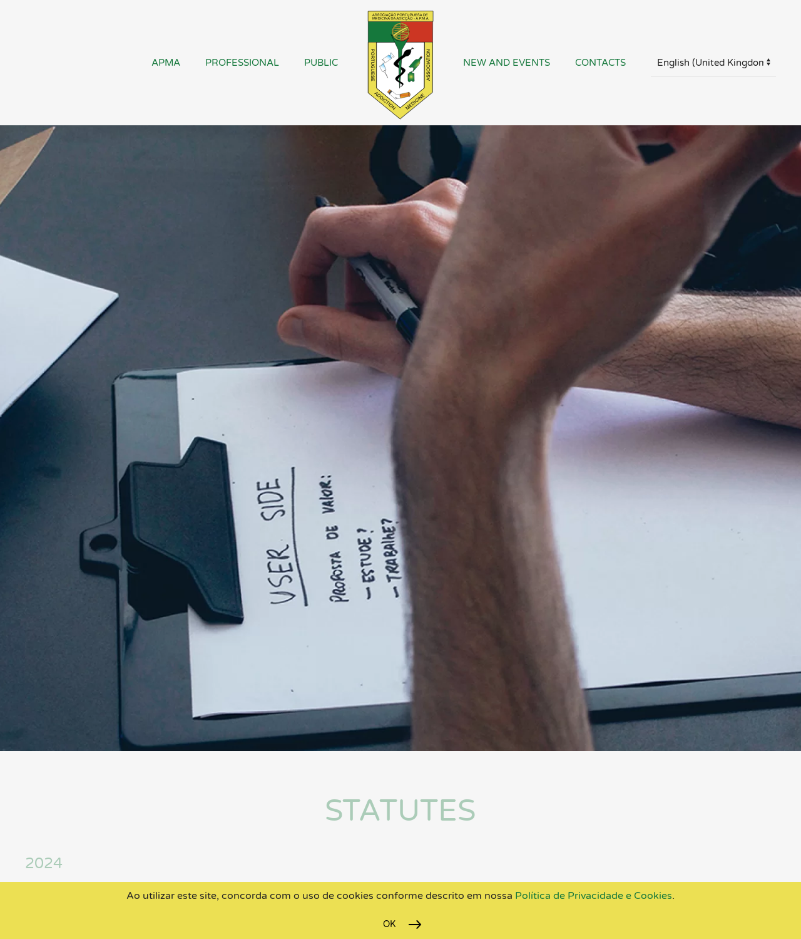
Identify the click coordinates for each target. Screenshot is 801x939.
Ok (389, 924)
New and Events (506, 62)
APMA (165, 62)
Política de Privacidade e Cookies (592, 896)
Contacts (600, 62)
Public (321, 62)
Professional (242, 62)
